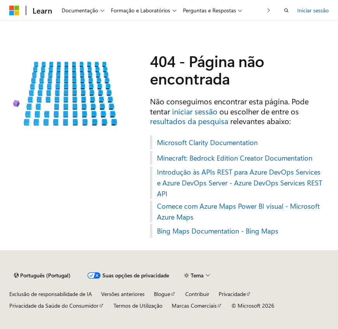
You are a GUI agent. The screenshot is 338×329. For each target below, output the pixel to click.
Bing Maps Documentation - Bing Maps (217, 230)
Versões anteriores (123, 294)
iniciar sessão (194, 111)
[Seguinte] (269, 10)
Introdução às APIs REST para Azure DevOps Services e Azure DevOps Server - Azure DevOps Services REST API (239, 182)
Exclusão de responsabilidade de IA (50, 294)
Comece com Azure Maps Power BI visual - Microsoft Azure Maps (238, 211)
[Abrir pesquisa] (286, 10)
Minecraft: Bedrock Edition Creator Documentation (234, 158)
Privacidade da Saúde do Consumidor (53, 305)
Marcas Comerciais (194, 305)
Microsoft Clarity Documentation (207, 142)
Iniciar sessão (313, 10)
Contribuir (197, 294)
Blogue (162, 294)
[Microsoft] (14, 10)
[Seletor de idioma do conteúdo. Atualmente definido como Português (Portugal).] (42, 275)
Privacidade (232, 294)
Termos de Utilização (138, 305)
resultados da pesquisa (189, 121)
